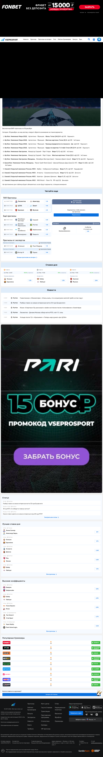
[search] (89, 39)
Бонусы (75, 39)
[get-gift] (94, 39)
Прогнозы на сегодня (44, 39)
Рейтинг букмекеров (64, 39)
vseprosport (9, 39)
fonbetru (51, 378)
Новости (25, 39)
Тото (54, 39)
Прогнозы (33, 39)
